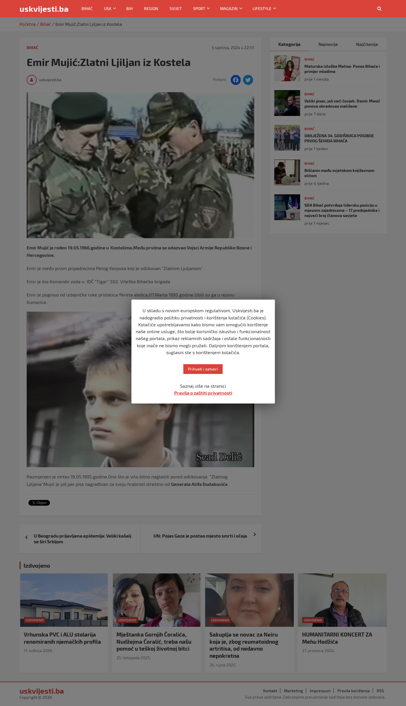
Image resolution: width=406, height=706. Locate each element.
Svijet (176, 8)
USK (107, 8)
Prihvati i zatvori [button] (203, 368)
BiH (129, 8)
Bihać (87, 8)
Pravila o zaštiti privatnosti (203, 392)
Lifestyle (261, 8)
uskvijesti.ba (44, 9)
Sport (199, 8)
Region (151, 8)
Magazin (229, 8)
